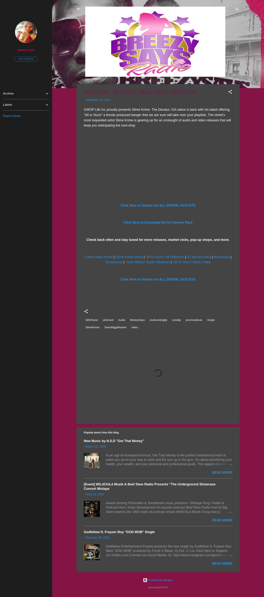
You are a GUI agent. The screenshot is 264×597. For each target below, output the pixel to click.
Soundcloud (114, 262)
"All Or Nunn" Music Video (192, 262)
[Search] (237, 10)
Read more (222, 472)
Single (211, 319)
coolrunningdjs (158, 319)
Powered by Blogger (158, 580)
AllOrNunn (91, 319)
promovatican (194, 319)
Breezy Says (26, 50)
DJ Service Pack (199, 257)
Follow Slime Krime (99, 257)
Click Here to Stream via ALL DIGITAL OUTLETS (157, 205)
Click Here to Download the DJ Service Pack (157, 222)
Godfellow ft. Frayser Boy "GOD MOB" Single (119, 532)
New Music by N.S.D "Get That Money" (114, 441)
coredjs (176, 319)
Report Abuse (12, 115)
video (134, 327)
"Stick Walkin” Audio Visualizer (147, 262)
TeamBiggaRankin (115, 327)
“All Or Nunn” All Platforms (165, 257)
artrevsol (108, 319)
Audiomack (221, 257)
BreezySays (137, 319)
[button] (230, 92)
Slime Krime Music (129, 257)
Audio (121, 319)
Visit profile (26, 59)
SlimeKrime (92, 327)
